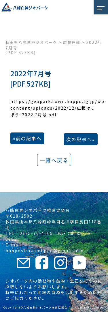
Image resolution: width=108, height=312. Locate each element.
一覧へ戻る (54, 160)
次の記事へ (79, 139)
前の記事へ (29, 138)
